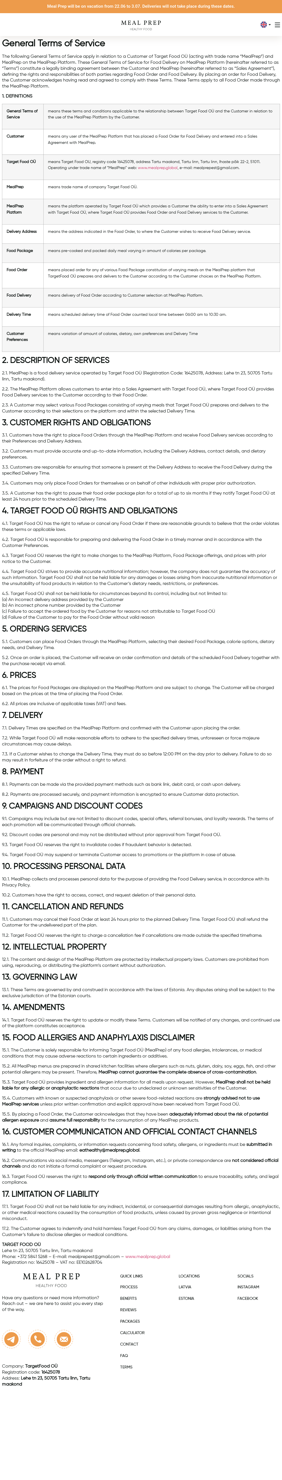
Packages (130, 1322)
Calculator (132, 1333)
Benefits (128, 1299)
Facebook (247, 1299)
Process (129, 1287)
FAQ (124, 1356)
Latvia (185, 1287)
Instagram (248, 1287)
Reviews (128, 1310)
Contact (129, 1344)
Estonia (186, 1299)
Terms (126, 1367)
